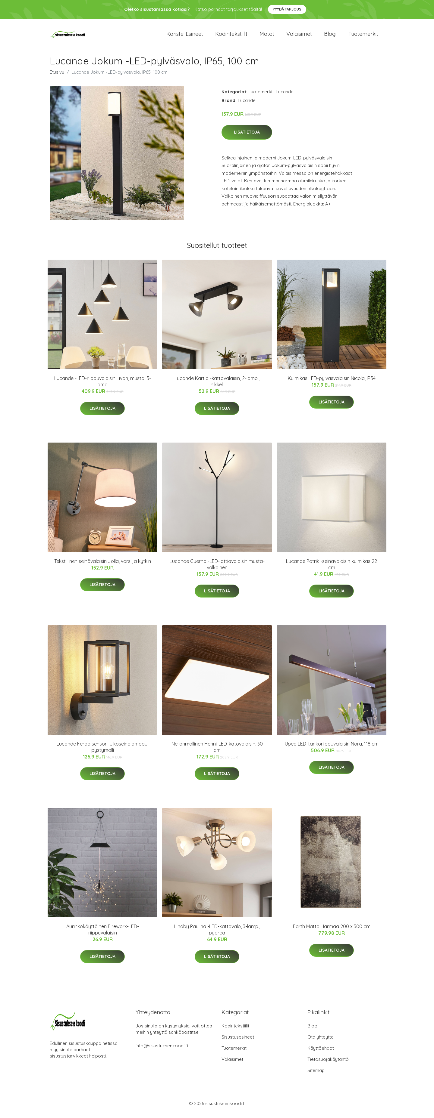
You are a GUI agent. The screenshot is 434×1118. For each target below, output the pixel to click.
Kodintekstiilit (231, 35)
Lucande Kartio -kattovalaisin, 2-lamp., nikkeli (217, 385)
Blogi (330, 35)
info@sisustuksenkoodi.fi (162, 1050)
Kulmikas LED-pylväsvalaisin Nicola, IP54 (332, 382)
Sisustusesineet (238, 1041)
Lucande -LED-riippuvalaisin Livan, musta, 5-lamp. (102, 385)
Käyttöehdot (320, 1052)
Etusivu (57, 76)
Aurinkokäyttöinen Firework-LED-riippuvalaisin (102, 934)
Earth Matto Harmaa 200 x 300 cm (331, 931)
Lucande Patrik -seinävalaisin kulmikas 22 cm (331, 568)
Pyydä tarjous (287, 9)
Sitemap (316, 1074)
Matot (266, 35)
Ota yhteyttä (320, 1041)
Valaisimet (299, 35)
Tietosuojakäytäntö (328, 1063)
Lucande (285, 96)
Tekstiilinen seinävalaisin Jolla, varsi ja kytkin (102, 565)
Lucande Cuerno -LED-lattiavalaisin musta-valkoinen (217, 568)
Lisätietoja (247, 136)
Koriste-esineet (184, 35)
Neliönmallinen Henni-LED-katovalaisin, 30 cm (217, 751)
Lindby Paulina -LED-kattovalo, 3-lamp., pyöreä (217, 934)
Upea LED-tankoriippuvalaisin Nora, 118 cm (332, 748)
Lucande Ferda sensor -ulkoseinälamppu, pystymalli (102, 751)
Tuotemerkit (363, 35)
